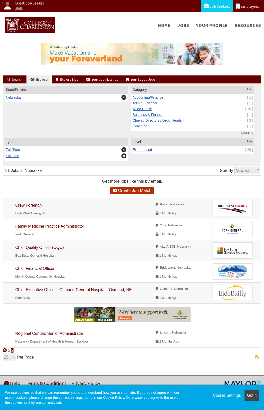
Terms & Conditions (45, 383)
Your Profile (212, 25)
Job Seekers (217, 6)
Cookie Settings (227, 395)
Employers (247, 6)
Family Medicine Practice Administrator (49, 226)
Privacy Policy (85, 383)
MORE (247, 133)
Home (164, 25)
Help (12, 383)
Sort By (226, 170)
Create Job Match (132, 190)
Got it (252, 395)
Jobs (183, 25)
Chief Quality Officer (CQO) (39, 247)
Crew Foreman (28, 205)
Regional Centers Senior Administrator (49, 333)
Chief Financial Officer (34, 268)
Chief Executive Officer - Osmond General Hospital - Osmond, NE (73, 290)
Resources (248, 25)
